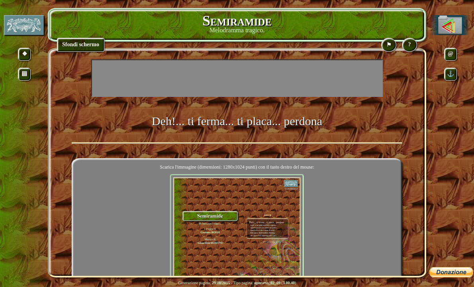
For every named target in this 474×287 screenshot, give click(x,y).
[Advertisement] (237, 78)
